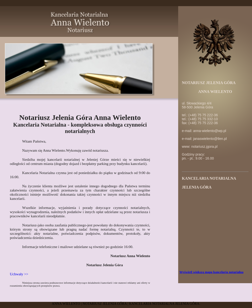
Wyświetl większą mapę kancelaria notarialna (211, 272)
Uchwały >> (19, 274)
